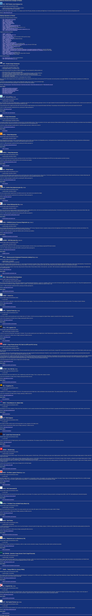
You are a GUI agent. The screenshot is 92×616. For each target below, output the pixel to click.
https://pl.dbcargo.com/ (8, 361)
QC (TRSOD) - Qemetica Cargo (9, 53)
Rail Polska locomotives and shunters (10, 534)
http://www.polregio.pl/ (8, 232)
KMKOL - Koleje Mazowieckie (8, 23)
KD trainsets (4, 130)
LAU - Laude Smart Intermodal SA (9, 42)
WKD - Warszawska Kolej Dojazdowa (10, 30)
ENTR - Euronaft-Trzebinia (8, 38)
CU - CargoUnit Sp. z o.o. (8, 57)
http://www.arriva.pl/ (8, 109)
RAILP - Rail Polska (6, 51)
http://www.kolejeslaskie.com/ (10, 179)
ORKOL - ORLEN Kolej (7, 45)
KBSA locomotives (6, 413)
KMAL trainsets (5, 148)
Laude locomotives (6, 445)
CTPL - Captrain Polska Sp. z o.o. (9, 34)
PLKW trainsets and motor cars (8, 218)
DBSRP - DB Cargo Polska (8, 36)
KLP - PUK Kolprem (6, 41)
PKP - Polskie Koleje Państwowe (9, 19)
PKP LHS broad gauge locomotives (9, 89)
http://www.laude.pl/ (8, 442)
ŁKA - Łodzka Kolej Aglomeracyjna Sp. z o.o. (12, 25)
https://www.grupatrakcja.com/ (10, 577)
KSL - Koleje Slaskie (7, 24)
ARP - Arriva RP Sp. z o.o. (8, 20)
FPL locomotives (5, 398)
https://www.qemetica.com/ (9, 561)
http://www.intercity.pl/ (16, 84)
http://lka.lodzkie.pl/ (7, 196)
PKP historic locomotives (7, 92)
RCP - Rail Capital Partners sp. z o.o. (10, 58)
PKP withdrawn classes (7, 93)
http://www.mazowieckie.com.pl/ (10, 161)
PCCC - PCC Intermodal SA (8, 47)
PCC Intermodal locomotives (8, 499)
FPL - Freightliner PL (7, 39)
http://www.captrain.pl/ (8, 320)
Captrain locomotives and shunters (9, 323)
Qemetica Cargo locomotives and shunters (11, 565)
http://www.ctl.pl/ (7, 337)
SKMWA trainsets (5, 253)
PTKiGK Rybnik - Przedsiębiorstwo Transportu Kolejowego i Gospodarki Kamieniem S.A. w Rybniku (23, 50)
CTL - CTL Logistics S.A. (7, 35)
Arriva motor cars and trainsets (8, 112)
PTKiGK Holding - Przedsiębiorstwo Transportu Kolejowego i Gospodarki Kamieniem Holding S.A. (22, 49)
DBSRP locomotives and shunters (9, 365)
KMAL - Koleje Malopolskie (8, 22)
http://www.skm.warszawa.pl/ (9, 249)
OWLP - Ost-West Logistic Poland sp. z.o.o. (11, 46)
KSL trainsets (5, 183)
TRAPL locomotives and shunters (9, 581)
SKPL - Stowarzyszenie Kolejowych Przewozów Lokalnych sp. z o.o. (16, 29)
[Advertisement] (85, 37)
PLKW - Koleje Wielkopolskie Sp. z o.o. (10, 26)
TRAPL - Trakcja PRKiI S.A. (8, 54)
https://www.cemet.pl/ (8, 303)
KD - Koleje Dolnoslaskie (8, 21)
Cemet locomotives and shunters (9, 306)
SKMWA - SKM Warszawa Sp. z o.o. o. (10, 28)
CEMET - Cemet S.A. (7, 33)
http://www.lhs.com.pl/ (48, 84)
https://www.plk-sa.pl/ (8, 12)
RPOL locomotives (6, 549)
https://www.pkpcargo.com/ (36, 84)
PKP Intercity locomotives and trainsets (10, 90)
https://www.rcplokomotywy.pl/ (10, 609)
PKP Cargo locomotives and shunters (10, 88)
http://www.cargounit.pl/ (8, 594)
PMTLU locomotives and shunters (9, 516)
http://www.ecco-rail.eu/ (8, 378)
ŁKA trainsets (5, 200)
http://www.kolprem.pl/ (8, 427)
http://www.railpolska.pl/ (8, 530)
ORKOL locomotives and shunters (9, 468)
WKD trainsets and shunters (8, 291)
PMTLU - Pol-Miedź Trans (8, 48)
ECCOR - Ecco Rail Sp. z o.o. (8, 37)
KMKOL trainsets (5, 165)
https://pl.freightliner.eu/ (8, 395)
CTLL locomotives (6, 340)
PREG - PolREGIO (6, 27)
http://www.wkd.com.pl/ (8, 287)
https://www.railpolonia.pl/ (9, 545)
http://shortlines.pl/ (7, 269)
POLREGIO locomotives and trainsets (10, 236)
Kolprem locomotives (6, 430)
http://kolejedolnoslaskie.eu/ (9, 127)
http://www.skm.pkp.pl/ (25, 84)
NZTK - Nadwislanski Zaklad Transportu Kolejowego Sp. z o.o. (15, 44)
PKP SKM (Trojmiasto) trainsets (8, 91)
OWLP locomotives (6, 484)
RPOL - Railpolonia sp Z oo (8, 52)
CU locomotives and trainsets (8, 598)
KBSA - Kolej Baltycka (7, 40)
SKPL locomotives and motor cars (9, 273)
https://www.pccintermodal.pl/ (10, 496)
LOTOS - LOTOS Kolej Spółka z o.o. (10, 43)
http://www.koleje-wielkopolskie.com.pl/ (11, 214)
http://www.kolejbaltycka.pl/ (9, 410)
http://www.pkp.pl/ (7, 84)
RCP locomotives (5, 613)
